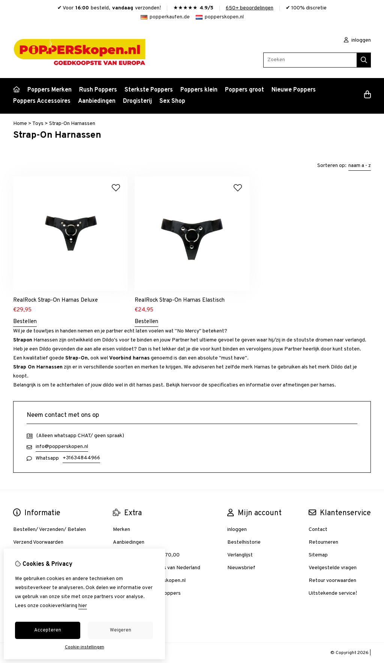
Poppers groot (244, 90)
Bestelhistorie (244, 542)
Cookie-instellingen (84, 647)
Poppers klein (199, 90)
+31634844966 (81, 458)
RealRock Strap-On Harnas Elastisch (180, 300)
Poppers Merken (49, 90)
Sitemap (318, 555)
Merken (121, 529)
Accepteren (47, 630)
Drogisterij (137, 101)
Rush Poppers (98, 90)
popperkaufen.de (165, 17)
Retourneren (323, 542)
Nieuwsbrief (241, 568)
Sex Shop (172, 101)
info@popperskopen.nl (62, 447)
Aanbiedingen (97, 101)
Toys (38, 123)
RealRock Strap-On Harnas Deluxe (55, 300)
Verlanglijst (240, 555)
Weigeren (120, 630)
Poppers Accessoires (41, 101)
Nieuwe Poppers (294, 90)
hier (82, 606)
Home (20, 123)
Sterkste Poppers (148, 90)
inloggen (357, 40)
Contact (318, 529)
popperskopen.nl (220, 17)
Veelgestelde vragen (333, 568)
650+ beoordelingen (249, 8)
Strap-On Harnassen (72, 123)
